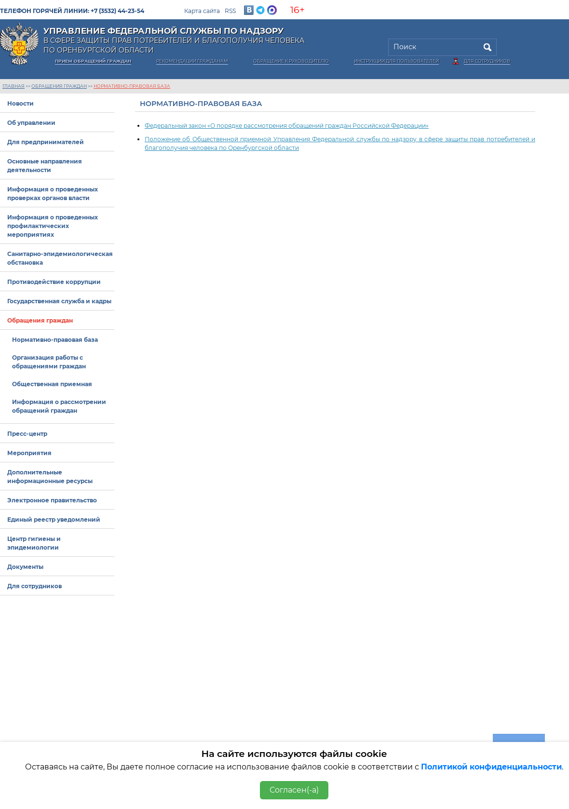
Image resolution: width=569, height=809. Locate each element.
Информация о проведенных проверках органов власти (52, 194)
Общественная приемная (52, 384)
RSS (230, 10)
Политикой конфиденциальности (491, 766)
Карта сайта (202, 10)
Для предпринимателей (45, 142)
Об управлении (31, 122)
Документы (25, 566)
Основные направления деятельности (44, 166)
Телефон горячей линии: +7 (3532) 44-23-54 (72, 10)
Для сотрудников (487, 61)
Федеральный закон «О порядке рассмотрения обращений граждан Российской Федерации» (287, 125)
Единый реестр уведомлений (53, 519)
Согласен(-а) (294, 790)
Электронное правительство (52, 500)
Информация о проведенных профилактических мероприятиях (52, 226)
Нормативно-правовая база (132, 86)
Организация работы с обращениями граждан (49, 362)
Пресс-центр (27, 433)
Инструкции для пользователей (396, 61)
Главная (13, 86)
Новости (20, 103)
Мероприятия (29, 453)
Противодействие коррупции (54, 281)
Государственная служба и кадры (59, 301)
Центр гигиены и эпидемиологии (34, 543)
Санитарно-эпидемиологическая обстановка (60, 258)
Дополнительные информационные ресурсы (50, 477)
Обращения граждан (59, 86)
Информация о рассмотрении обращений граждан (59, 406)
